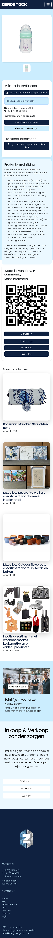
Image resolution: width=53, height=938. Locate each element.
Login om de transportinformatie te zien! (27, 146)
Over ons (6, 910)
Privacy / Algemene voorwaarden (18, 930)
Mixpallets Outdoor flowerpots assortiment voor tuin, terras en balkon (25, 568)
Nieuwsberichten (10, 904)
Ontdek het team (18, 686)
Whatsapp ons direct (26, 122)
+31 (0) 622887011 (12, 870)
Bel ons (27, 353)
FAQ (4, 907)
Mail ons (26, 347)
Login (4, 916)
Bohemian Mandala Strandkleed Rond (26, 426)
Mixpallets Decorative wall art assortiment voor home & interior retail (24, 496)
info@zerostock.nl (12, 876)
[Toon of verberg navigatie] (48, 4)
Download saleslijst (26, 128)
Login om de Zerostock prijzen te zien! (27, 92)
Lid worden (26, 333)
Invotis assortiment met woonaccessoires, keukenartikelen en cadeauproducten (20, 641)
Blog (4, 901)
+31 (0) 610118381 (12, 873)
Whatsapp (26, 341)
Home (5, 898)
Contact (6, 913)
